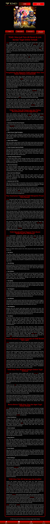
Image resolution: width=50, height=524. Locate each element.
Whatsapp (31, 522)
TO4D (7, 42)
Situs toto (39, 222)
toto (40, 48)
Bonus (6, 522)
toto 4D (35, 44)
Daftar (19, 522)
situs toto (34, 90)
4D (29, 57)
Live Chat (43, 522)
